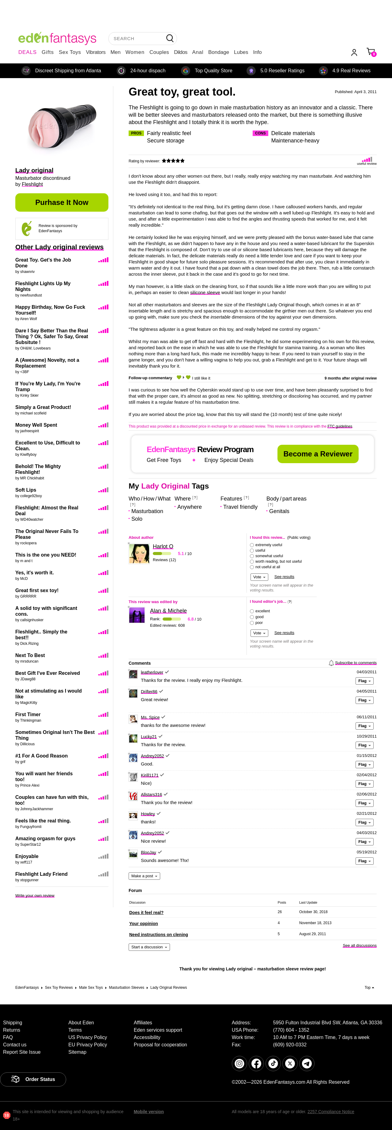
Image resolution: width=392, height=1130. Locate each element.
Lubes (241, 52)
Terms (75, 1030)
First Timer (27, 714)
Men (116, 52)
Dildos (180, 52)
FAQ (8, 1037)
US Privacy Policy (87, 1037)
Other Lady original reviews (59, 247)
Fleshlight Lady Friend (41, 874)
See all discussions (360, 945)
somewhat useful (269, 556)
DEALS (27, 52)
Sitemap (77, 1052)
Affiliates (143, 1022)
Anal (197, 52)
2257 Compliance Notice (330, 1111)
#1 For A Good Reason (41, 755)
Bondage (218, 52)
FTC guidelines (339, 426)
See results (284, 576)
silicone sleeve (205, 292)
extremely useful (268, 545)
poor (259, 623)
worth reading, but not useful (278, 561)
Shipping (12, 1022)
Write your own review (35, 895)
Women (135, 52)
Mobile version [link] (149, 1111)
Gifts (48, 52)
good (259, 617)
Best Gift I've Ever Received (47, 673)
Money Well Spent (36, 425)
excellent (262, 611)
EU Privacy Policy (87, 1044)
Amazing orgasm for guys (45, 838)
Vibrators (96, 52)
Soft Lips (25, 490)
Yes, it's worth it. (34, 572)
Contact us (14, 1044)
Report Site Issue (22, 1052)
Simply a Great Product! (43, 407)
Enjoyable (27, 856)
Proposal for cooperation (160, 1044)
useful (260, 550)
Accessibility (147, 1037)
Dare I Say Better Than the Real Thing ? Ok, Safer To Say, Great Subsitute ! (51, 336)
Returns (11, 1030)
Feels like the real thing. (43, 820)
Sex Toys (70, 52)
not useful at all (267, 567)
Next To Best (30, 655)
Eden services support (158, 1030)
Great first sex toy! (36, 590)
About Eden (81, 1022)
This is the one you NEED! (45, 554)
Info (257, 52)
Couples (159, 52)
